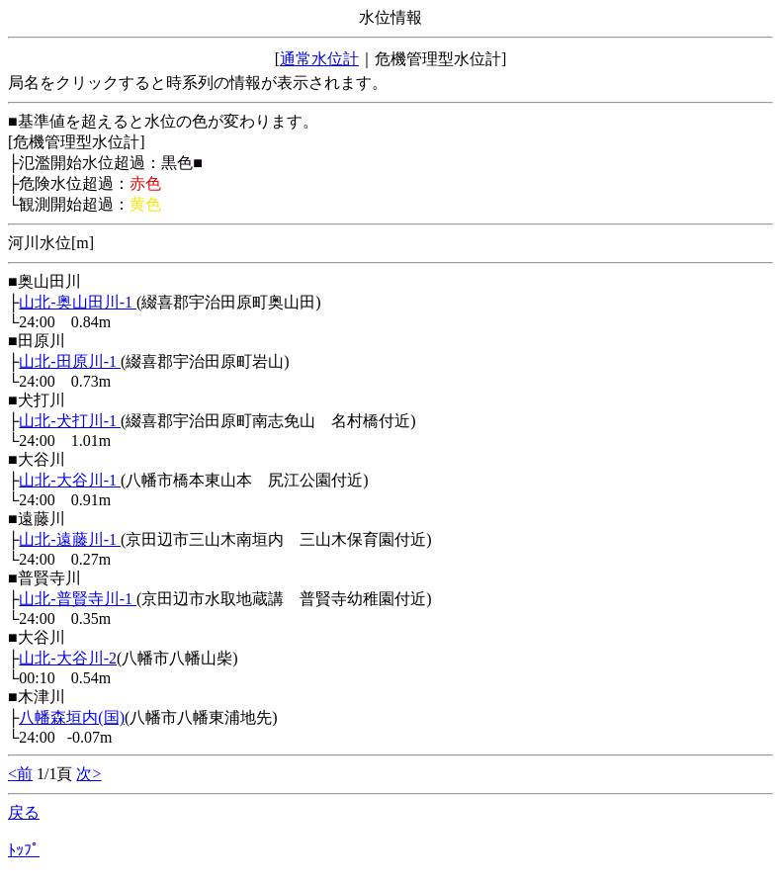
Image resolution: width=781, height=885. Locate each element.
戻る (24, 812)
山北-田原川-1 (70, 361)
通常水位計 (319, 58)
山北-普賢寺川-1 (77, 598)
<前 (20, 773)
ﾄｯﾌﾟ (24, 849)
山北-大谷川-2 (68, 658)
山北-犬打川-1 (70, 420)
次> (88, 773)
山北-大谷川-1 (70, 480)
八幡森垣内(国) (72, 717)
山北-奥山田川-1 (77, 302)
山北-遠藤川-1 (70, 539)
